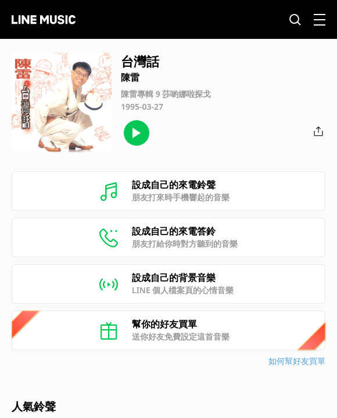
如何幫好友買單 (296, 360)
